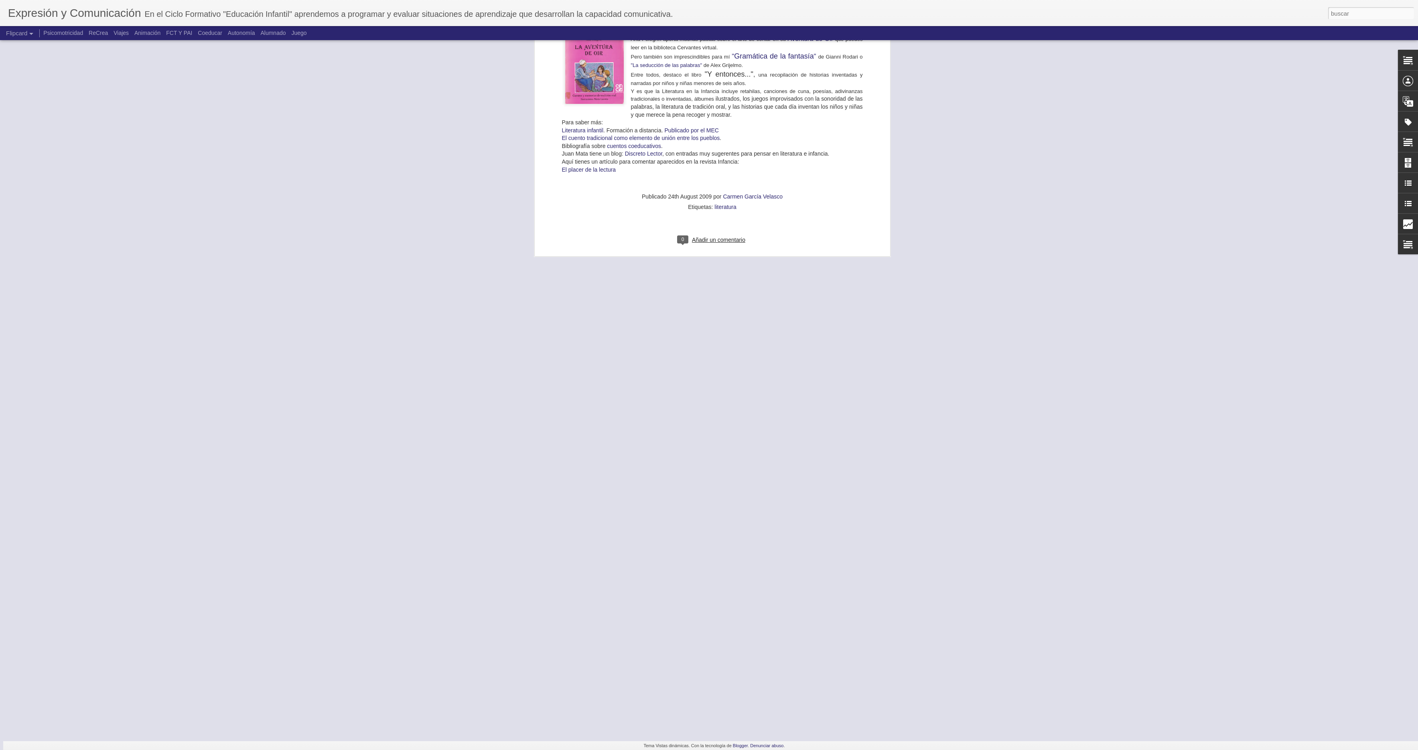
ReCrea (98, 33)
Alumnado (273, 33)
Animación (147, 33)
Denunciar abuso (766, 745)
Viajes (121, 33)
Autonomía (241, 33)
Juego (298, 33)
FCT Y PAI (179, 33)
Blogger (740, 745)
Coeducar (210, 33)
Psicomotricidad (63, 33)
